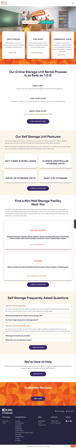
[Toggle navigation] (73, 3)
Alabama (10, 236)
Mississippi (64, 236)
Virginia (53, 238)
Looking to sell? (42, 425)
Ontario (48, 267)
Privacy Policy (39, 446)
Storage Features (19, 430)
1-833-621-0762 (54, 421)
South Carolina (31, 238)
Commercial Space (19, 436)
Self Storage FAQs (19, 423)
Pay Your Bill (18, 434)
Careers (40, 423)
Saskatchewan (63, 267)
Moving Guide (18, 428)
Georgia (24, 236)
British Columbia (19, 267)
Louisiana (48, 236)
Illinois (30, 236)
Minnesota (56, 236)
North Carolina (15, 238)
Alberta (10, 267)
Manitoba (29, 267)
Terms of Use (46, 446)
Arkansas (17, 236)
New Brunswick (39, 267)
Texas (47, 238)
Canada (38, 260)
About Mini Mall (41, 421)
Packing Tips (18, 426)
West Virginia (61, 238)
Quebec (54, 267)
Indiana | (36, 236)
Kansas (42, 236)
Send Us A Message (55, 423)
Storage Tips (18, 425)
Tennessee (40, 238)
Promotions (18, 440)
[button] (72, 446)
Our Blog (17, 438)
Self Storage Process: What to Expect (24, 432)
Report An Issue (74, 224)
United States (38, 230)
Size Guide (17, 421)
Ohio (23, 238)
